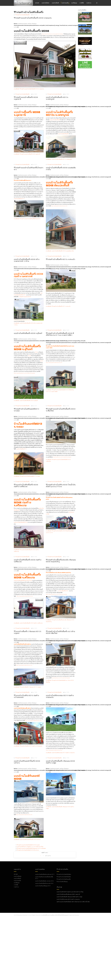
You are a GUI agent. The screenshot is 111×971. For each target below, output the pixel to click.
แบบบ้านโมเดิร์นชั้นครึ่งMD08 (20, 522)
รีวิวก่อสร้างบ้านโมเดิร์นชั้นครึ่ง (22, 14)
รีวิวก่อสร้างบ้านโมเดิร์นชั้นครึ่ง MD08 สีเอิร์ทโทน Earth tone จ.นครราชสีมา (60, 334)
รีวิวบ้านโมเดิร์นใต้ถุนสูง (62, 881)
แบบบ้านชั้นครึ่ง (55, 3)
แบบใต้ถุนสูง (74, 3)
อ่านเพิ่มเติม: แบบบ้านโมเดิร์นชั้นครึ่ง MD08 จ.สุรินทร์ (26, 400)
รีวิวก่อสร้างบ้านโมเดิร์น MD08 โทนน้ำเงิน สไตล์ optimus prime (60, 486)
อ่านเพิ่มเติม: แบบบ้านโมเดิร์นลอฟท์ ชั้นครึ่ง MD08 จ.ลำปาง (27, 839)
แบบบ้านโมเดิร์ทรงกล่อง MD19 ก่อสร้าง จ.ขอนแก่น (60, 696)
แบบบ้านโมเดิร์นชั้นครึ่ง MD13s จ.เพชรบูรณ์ (57, 98)
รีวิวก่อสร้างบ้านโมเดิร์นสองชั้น (64, 879)
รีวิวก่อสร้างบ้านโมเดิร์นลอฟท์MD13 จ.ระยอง (26, 410)
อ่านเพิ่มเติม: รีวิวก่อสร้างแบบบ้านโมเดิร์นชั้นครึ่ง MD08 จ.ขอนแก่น (29, 89)
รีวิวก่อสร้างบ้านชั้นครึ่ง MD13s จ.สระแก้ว (60, 259)
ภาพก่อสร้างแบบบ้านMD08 (25, 296)
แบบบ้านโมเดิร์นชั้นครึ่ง (54, 119)
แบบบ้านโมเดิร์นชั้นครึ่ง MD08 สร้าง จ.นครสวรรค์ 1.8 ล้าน (26, 260)
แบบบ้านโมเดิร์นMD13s (19, 198)
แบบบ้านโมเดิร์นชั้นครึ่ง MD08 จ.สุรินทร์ (28, 333)
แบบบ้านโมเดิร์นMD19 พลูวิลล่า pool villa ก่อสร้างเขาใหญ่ (30, 846)
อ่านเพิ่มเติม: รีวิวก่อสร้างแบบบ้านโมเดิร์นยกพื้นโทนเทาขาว (27, 218)
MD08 (36, 352)
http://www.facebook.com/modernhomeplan (52, 34)
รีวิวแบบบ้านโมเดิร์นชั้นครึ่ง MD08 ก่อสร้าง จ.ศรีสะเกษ (26, 486)
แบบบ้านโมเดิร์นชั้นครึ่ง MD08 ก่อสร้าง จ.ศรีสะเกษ (27, 561)
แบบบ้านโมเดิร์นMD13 (21, 449)
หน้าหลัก (37, 3)
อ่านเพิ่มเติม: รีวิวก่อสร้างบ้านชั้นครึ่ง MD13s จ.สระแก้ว (58, 306)
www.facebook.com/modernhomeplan (62, 457)
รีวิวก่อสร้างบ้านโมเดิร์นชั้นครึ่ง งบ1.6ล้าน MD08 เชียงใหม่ (60, 632)
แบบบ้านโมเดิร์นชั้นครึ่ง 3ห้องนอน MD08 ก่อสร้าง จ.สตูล (60, 762)
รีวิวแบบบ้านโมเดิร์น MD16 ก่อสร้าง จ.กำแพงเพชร (26, 696)
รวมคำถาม (88, 3)
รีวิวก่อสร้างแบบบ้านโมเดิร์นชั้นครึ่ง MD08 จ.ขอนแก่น (32, 18)
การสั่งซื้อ (81, 3)
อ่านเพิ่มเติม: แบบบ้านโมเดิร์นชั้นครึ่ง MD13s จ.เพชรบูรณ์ (59, 159)
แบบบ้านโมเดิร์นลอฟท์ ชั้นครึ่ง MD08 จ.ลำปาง (27, 762)
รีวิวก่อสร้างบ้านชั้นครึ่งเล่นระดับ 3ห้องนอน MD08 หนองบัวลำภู (61, 561)
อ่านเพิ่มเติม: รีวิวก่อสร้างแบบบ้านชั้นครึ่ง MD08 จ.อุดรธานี (27, 154)
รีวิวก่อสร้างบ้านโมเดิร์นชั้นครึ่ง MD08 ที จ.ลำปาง (28, 850)
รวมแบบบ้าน (81, 45)
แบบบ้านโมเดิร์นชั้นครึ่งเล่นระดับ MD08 (23, 580)
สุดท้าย (49, 855)
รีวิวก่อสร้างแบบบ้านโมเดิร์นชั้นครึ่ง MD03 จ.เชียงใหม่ (61, 410)
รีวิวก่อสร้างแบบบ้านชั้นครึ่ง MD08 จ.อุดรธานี (26, 98)
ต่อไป (46, 855)
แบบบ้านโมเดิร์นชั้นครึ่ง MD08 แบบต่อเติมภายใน (61, 169)
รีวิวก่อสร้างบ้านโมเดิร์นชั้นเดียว (64, 874)
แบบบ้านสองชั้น (65, 3)
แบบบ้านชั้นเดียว (45, 3)
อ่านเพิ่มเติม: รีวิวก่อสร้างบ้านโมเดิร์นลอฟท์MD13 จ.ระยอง (27, 476)
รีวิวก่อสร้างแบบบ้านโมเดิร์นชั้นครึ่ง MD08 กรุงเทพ (28, 845)
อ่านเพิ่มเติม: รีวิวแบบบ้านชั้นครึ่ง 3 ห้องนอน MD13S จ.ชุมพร (27, 687)
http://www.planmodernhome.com (59, 206)
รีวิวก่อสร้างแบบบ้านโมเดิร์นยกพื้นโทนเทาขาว (28, 169)
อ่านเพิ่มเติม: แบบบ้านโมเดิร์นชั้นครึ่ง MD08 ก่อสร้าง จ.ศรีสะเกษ (28, 623)
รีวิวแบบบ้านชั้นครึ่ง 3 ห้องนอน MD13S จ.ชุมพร (27, 632)
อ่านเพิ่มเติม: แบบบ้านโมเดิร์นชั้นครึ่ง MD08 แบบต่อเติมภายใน (60, 251)
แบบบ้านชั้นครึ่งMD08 (63, 590)
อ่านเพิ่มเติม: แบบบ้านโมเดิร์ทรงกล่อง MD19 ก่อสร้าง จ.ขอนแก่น (60, 752)
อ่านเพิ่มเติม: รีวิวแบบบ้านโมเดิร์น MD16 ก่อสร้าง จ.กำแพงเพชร (28, 746)
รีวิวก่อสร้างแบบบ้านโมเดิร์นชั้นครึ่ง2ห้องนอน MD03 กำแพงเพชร (31, 848)
